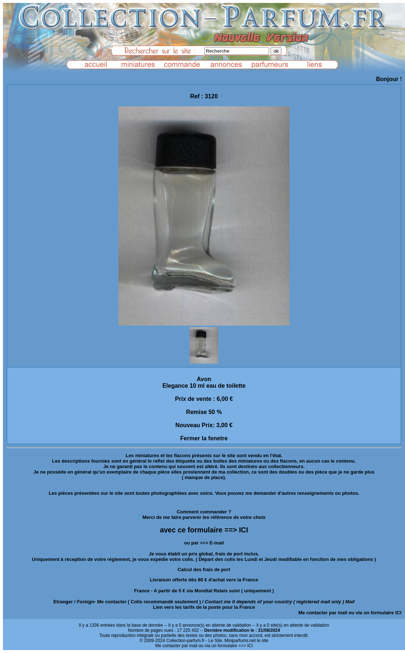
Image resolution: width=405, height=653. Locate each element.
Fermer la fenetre (204, 438)
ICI (398, 612)
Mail (350, 601)
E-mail (216, 543)
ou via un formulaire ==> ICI (225, 645)
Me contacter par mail (322, 612)
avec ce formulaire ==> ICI (204, 530)
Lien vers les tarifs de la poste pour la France (204, 607)
